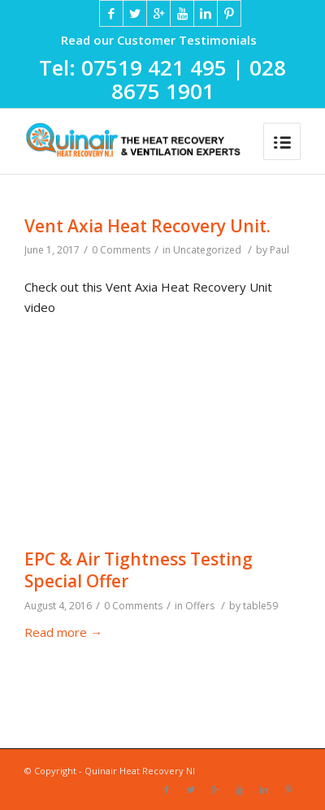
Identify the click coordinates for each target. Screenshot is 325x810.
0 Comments (121, 250)
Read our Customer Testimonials (159, 40)
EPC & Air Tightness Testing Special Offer (138, 570)
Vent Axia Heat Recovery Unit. (147, 225)
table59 (260, 606)
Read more (63, 632)
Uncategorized (207, 250)
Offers (199, 606)
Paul (279, 250)
